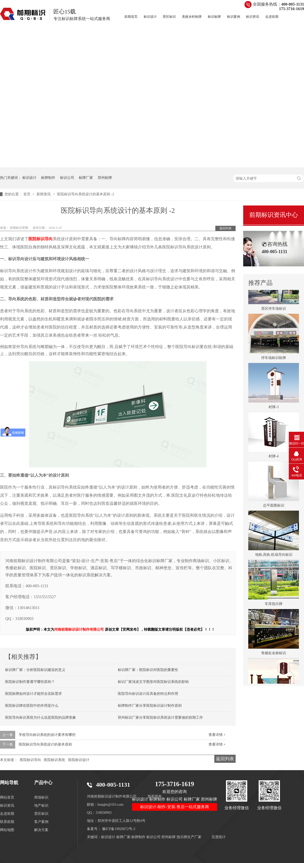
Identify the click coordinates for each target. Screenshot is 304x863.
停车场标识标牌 (273, 359)
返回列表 (225, 228)
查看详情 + (216, 735)
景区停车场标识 (273, 310)
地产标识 (41, 805)
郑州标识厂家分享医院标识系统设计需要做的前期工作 (160, 717)
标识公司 (67, 178)
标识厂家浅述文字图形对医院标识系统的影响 (153, 682)
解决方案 (41, 830)
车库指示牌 (273, 605)
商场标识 (41, 797)
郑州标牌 (105, 178)
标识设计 (150, 17)
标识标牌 (214, 17)
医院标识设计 (78, 760)
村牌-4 (274, 457)
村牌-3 (274, 408)
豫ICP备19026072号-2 (118, 829)
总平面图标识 (273, 507)
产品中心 (43, 782)
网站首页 (7, 797)
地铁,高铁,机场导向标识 (273, 556)
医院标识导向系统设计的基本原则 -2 (85, 194)
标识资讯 (252, 17)
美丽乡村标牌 (192, 17)
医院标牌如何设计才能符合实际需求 (33, 694)
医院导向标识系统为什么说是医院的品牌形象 (40, 717)
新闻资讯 (44, 194)
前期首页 (131, 17)
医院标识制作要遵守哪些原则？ (30, 682)
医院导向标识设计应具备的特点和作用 (148, 694)
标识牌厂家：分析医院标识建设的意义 (35, 670)
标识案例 (233, 17)
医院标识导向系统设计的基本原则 (45, 744)
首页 (27, 194)
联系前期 (7, 822)
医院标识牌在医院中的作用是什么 (31, 705)
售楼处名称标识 (273, 654)
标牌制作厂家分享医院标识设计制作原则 (150, 705)
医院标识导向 (30, 760)
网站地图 (7, 830)
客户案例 (41, 822)
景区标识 (169, 17)
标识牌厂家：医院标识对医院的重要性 (148, 670)
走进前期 (271, 17)
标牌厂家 (86, 178)
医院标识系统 (54, 760)
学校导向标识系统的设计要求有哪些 (47, 735)
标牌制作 (48, 178)
